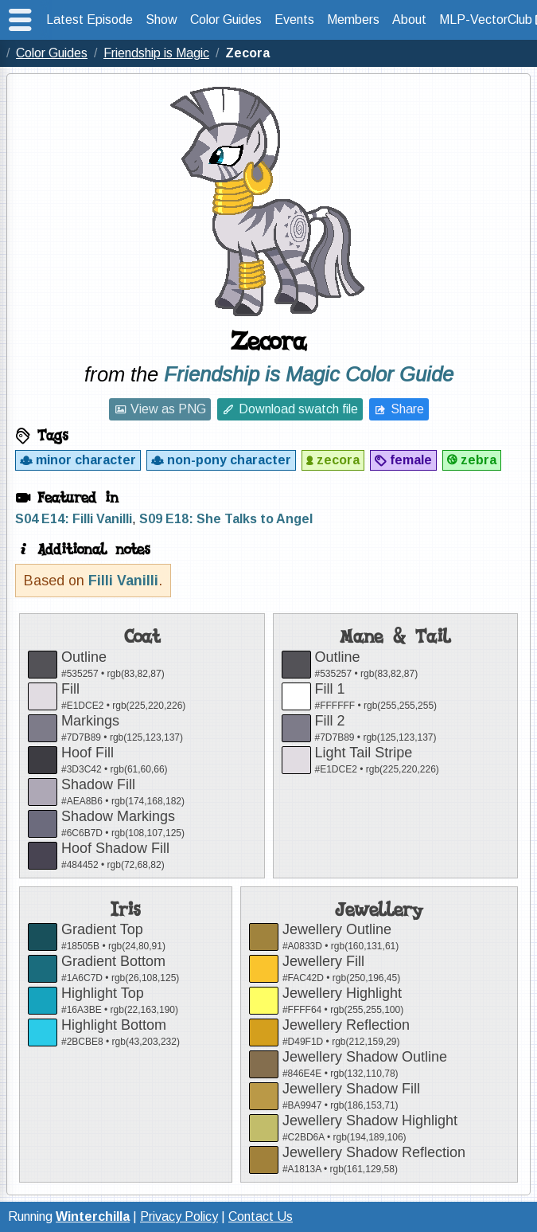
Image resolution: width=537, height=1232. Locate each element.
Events (294, 19)
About (409, 19)
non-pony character (229, 460)
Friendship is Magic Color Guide (308, 374)
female (411, 460)
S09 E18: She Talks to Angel (226, 519)
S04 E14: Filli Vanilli (73, 519)
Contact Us (260, 1216)
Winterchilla (93, 1216)
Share (407, 409)
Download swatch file (298, 409)
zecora (338, 460)
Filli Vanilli (123, 581)
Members (353, 19)
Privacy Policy (179, 1216)
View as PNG (168, 409)
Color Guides (226, 19)
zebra (478, 460)
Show (161, 19)
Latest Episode (89, 19)
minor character (86, 460)
